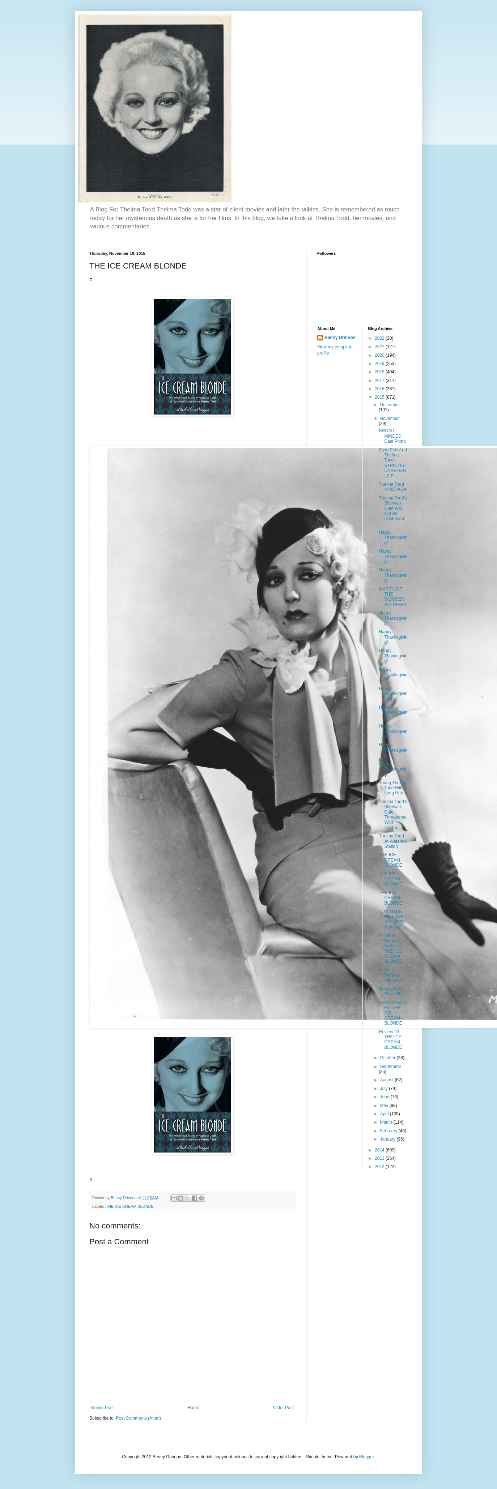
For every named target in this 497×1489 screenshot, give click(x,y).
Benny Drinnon (340, 337)
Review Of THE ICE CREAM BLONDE (390, 1039)
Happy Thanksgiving (393, 556)
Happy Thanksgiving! (393, 537)
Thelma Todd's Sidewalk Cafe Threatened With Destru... (393, 814)
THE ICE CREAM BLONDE (130, 1206)
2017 (380, 380)
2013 (380, 1158)
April (385, 1113)
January (388, 1139)
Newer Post (102, 1407)
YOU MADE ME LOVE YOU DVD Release (391, 919)
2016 (380, 388)
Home (193, 1407)
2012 (380, 1166)
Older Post (283, 1407)
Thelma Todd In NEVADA (393, 487)
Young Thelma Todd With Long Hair (393, 788)
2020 (380, 355)
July (384, 1088)
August (387, 1079)
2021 (380, 346)
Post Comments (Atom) (138, 1418)
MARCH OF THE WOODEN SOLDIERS (392, 597)
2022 (380, 338)
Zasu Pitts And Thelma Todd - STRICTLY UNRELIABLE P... (393, 463)
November (390, 418)
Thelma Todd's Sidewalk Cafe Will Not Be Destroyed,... (393, 511)
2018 (380, 371)
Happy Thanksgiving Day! (393, 693)
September (390, 1066)
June (385, 1096)
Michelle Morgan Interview (390, 975)
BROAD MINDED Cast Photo (392, 436)
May (384, 1105)
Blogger (366, 1456)
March (386, 1122)
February (389, 1130)
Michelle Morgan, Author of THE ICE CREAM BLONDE (390, 948)
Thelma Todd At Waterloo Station (393, 841)
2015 (380, 397)
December (390, 404)
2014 (380, 1150)
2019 (380, 363)
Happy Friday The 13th (391, 991)
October (388, 1057)
